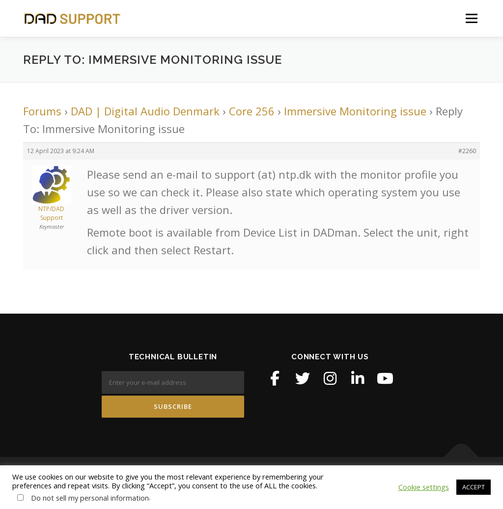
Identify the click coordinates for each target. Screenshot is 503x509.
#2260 (467, 151)
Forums (42, 111)
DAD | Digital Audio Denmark (145, 111)
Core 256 (252, 111)
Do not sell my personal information (90, 497)
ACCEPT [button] (473, 486)
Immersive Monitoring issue (355, 111)
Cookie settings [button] (423, 486)
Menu (471, 18)
